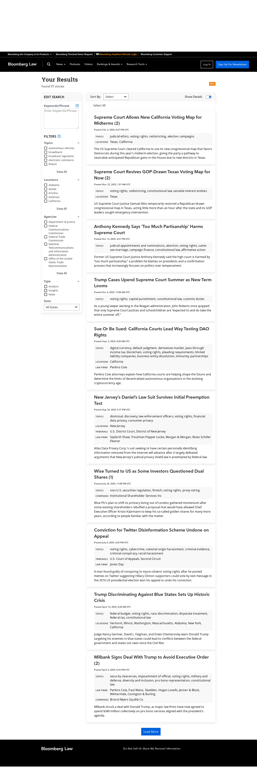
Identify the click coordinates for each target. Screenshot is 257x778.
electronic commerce (61, 160)
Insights (53, 290)
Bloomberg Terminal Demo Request (74, 54)
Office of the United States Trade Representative (60, 262)
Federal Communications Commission (59, 229)
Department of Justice (62, 222)
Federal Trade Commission (57, 238)
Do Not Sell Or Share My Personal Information (151, 748)
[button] (31, 54)
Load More (151, 732)
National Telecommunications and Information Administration (61, 249)
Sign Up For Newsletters (232, 64)
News (60, 64)
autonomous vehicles (61, 148)
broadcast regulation (61, 156)
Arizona (53, 193)
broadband (55, 152)
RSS (212, 83)
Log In (207, 64)
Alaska (52, 189)
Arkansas (54, 197)
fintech (53, 164)
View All (62, 172)
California (54, 201)
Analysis (54, 286)
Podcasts (75, 64)
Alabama (54, 185)
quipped (203, 306)
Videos (88, 64)
